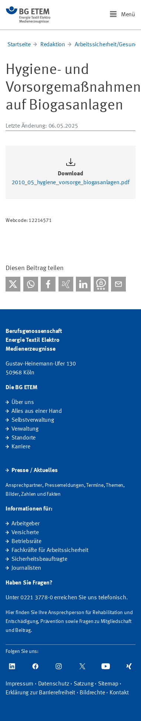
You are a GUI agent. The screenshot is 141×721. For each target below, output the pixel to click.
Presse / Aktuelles (34, 471)
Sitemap (108, 684)
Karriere (20, 447)
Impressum (19, 684)
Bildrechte (92, 693)
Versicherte (25, 533)
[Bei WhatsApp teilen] (30, 284)
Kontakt (119, 693)
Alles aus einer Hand (36, 411)
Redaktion (52, 45)
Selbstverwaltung (32, 420)
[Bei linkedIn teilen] (83, 284)
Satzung (84, 684)
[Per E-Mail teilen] (118, 284)
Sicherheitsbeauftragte (39, 559)
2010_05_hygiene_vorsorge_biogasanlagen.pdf (70, 183)
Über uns (22, 402)
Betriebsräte (26, 542)
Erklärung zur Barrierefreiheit (40, 693)
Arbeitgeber (25, 524)
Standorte (23, 438)
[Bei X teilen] (13, 284)
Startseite (19, 45)
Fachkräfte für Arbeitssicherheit (49, 550)
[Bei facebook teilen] (48, 284)
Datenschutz (53, 684)
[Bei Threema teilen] (101, 284)
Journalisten (26, 568)
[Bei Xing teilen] (65, 284)
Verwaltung (24, 429)
